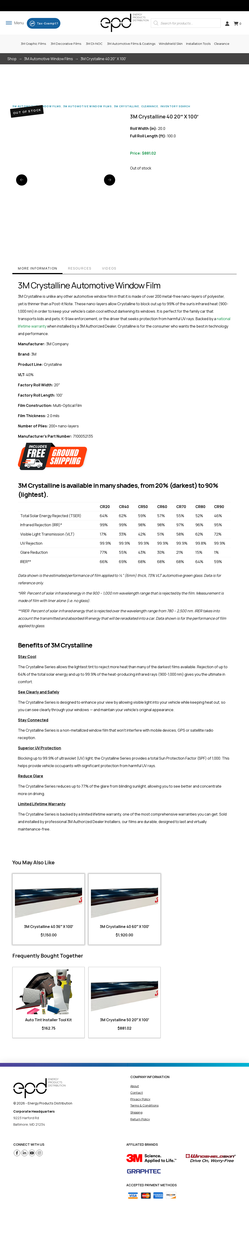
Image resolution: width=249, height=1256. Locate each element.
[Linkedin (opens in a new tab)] (24, 1153)
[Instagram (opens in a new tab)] (39, 1153)
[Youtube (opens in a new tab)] (32, 1153)
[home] (39, 1088)
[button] (15, 23)
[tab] (37, 269)
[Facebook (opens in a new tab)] (17, 1153)
